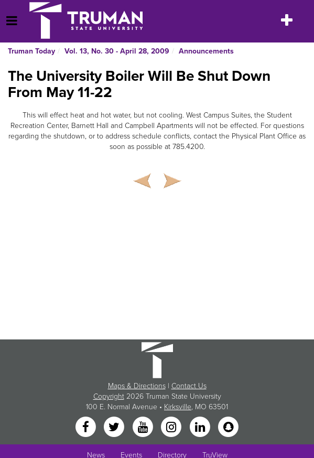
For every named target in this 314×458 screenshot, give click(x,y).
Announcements (206, 51)
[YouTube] (143, 427)
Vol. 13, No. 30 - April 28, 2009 (116, 51)
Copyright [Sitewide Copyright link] (108, 396)
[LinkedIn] (201, 427)
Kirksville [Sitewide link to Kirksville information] (177, 406)
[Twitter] (115, 427)
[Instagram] (172, 427)
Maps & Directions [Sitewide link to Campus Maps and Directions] (137, 385)
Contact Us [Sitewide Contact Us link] (189, 385)
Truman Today (31, 51)
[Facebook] (86, 427)
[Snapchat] (228, 427)
